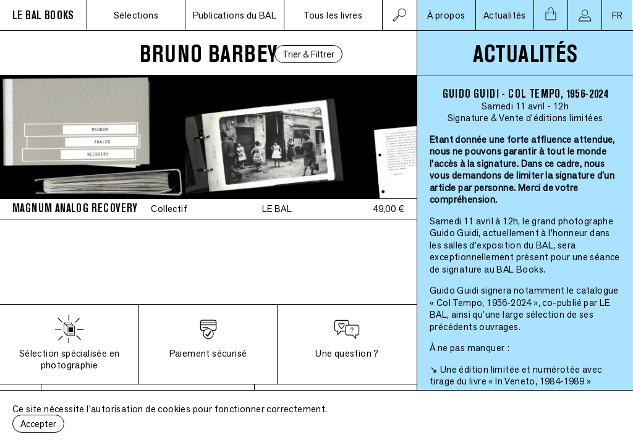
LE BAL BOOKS (43, 15)
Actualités (504, 15)
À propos (446, 15)
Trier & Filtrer (308, 54)
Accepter (38, 424)
